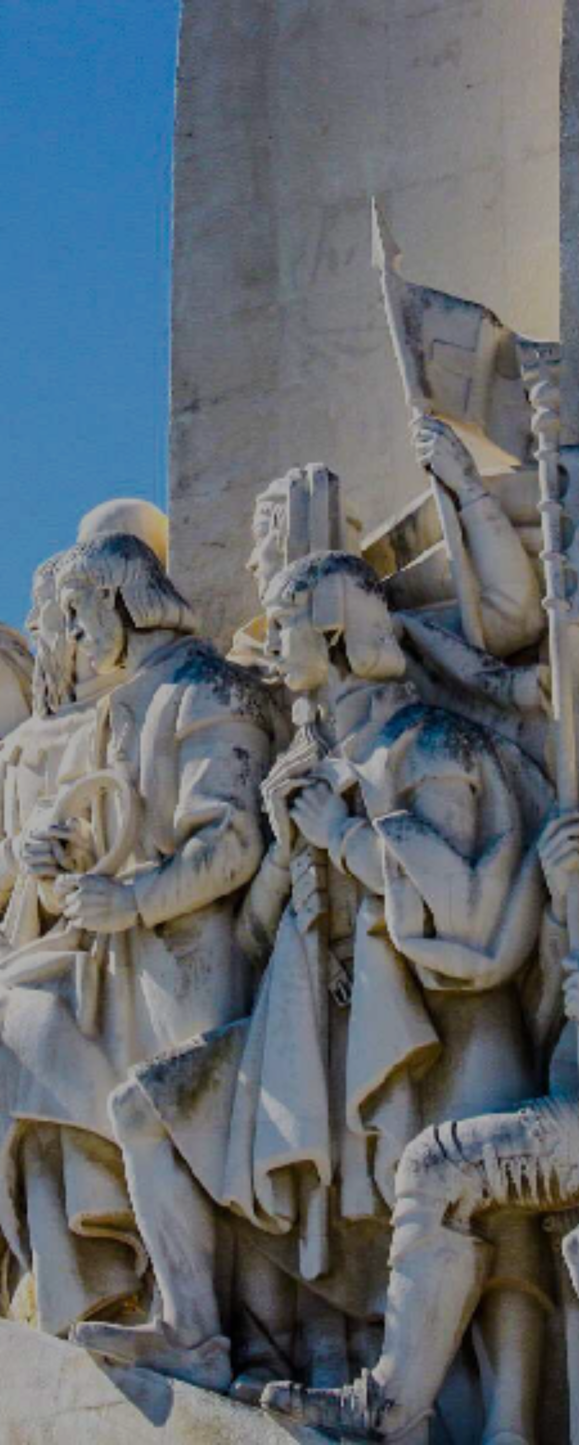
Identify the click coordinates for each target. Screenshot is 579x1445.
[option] (289, 722)
